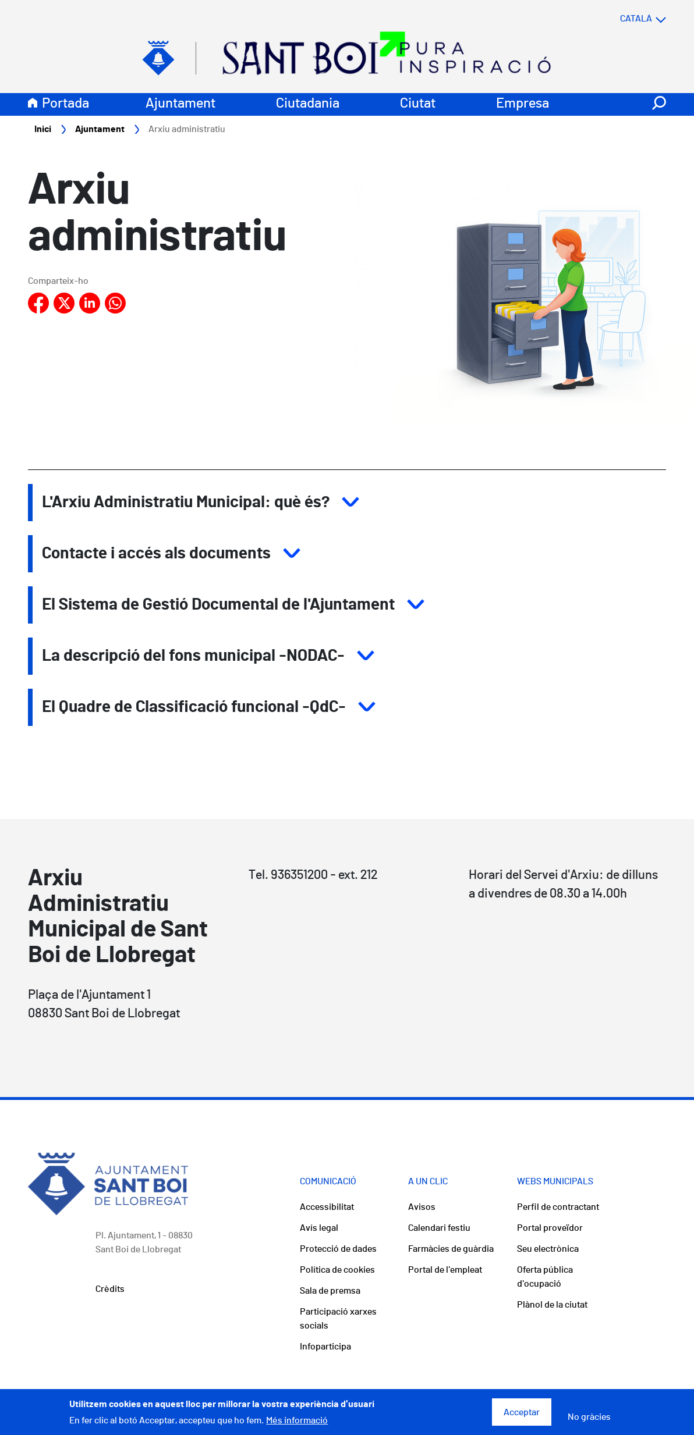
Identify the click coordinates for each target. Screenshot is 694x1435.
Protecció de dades (338, 1249)
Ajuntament (180, 104)
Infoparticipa (325, 1346)
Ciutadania (307, 104)
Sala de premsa (330, 1290)
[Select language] (620, 18)
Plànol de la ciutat (552, 1304)
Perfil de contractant (558, 1207)
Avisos (421, 1207)
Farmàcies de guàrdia (451, 1249)
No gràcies (589, 1421)
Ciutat (417, 104)
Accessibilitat (327, 1207)
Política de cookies (337, 1269)
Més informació (297, 1424)
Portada (65, 104)
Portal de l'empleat (445, 1269)
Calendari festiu (439, 1228)
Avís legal (319, 1228)
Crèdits (110, 1289)
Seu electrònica (548, 1249)
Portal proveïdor (550, 1228)
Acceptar (522, 1416)
